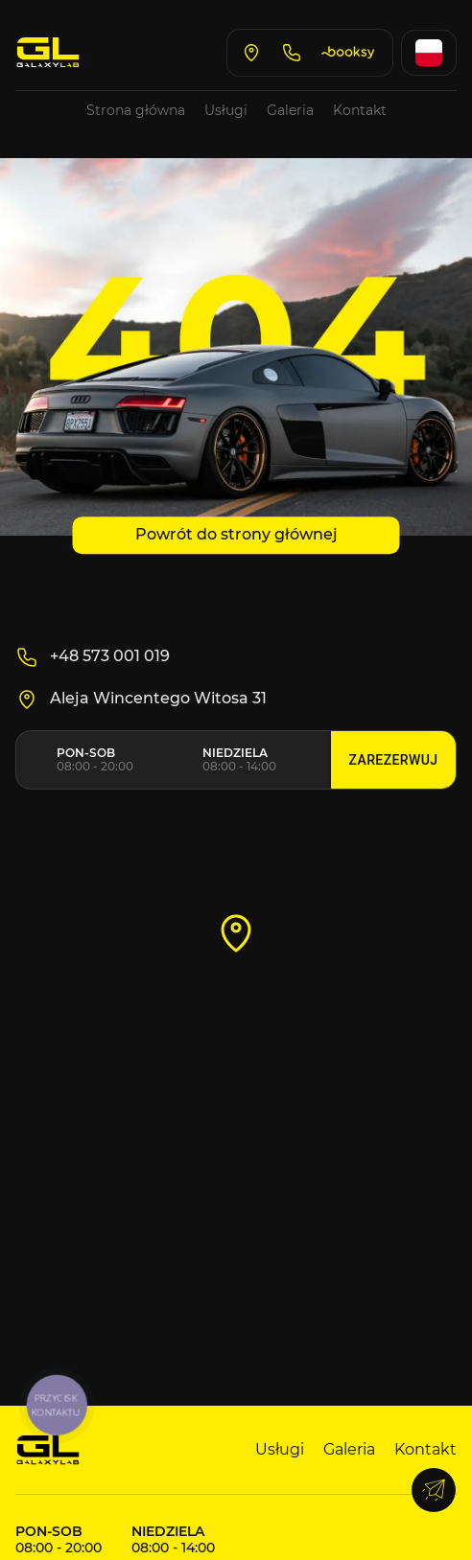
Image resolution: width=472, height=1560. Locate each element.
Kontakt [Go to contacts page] (360, 110)
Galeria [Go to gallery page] (290, 110)
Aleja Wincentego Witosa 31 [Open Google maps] (141, 699)
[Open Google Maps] (251, 53)
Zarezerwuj (393, 760)
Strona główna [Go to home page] (135, 110)
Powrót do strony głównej (236, 534)
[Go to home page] (48, 52)
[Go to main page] (48, 1449)
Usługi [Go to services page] (226, 110)
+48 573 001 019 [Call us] (92, 657)
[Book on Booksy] (350, 53)
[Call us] (291, 53)
